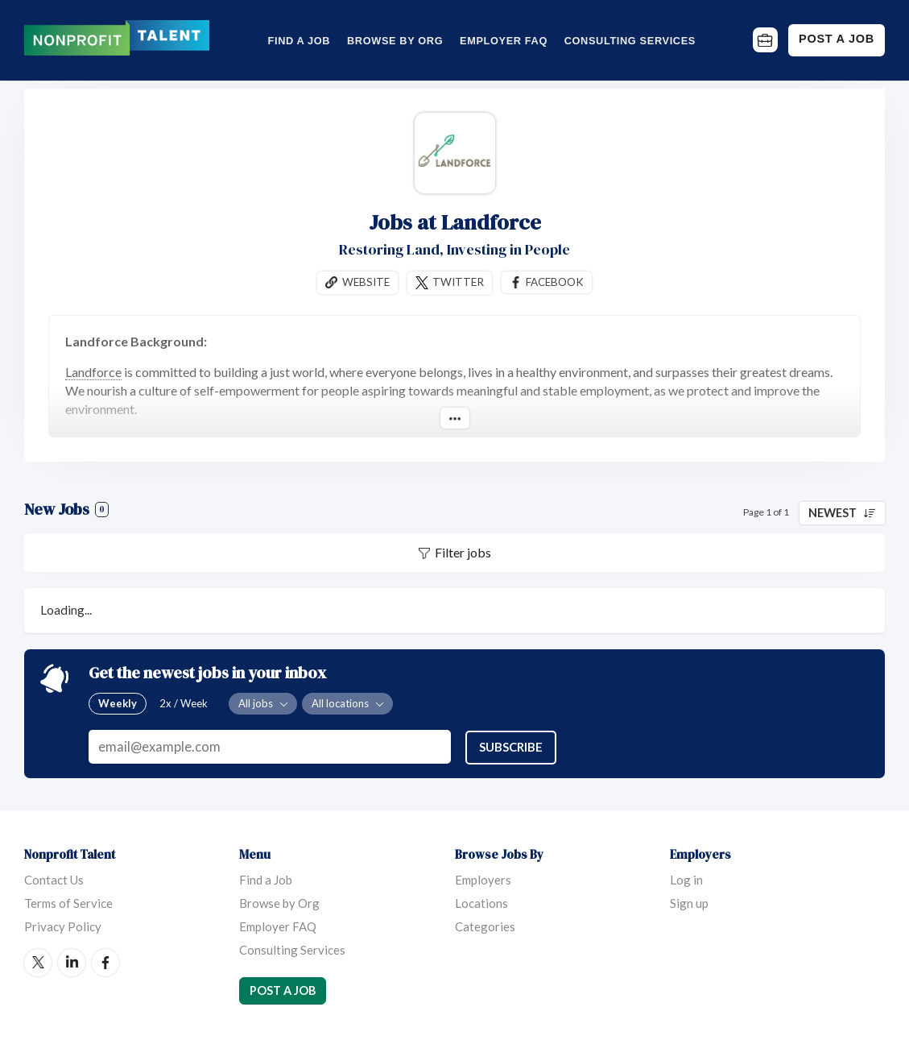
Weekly (117, 703)
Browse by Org (395, 41)
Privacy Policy (62, 925)
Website (366, 282)
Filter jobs (463, 553)
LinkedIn (71, 962)
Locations (481, 902)
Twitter (458, 282)
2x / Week (183, 703)
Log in (686, 879)
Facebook (555, 282)
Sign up (689, 902)
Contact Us (54, 879)
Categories (485, 925)
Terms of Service (68, 902)
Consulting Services (630, 41)
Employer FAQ (503, 41)
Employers (483, 879)
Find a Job (299, 41)
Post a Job (836, 38)
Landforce (93, 371)
